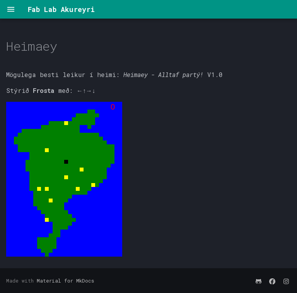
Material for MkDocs (65, 281)
